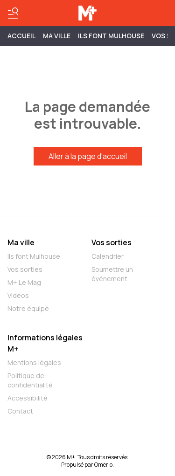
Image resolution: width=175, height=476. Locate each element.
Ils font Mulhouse (33, 256)
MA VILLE (56, 35)
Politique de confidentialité (30, 380)
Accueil (21, 35)
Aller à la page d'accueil (88, 156)
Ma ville (21, 242)
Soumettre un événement (112, 274)
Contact (20, 411)
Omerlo (103, 465)
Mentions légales (34, 362)
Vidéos (18, 295)
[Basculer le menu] (13, 13)
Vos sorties (24, 269)
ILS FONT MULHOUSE (111, 35)
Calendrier (107, 256)
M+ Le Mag (24, 282)
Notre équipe (28, 308)
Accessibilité (27, 397)
